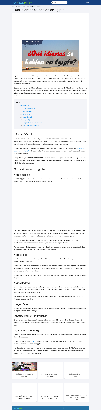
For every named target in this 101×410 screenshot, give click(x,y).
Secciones (82, 408)
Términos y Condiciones (71, 408)
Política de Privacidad (57, 408)
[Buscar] (65, 2)
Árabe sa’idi (26, 114)
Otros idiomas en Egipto (27, 108)
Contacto (34, 408)
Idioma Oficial (24, 105)
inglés (33, 341)
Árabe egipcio (27, 111)
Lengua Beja (27, 120)
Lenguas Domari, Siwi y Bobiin (32, 123)
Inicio (87, 2)
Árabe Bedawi (27, 117)
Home (28, 408)
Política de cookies (43, 408)
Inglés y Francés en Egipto (31, 125)
